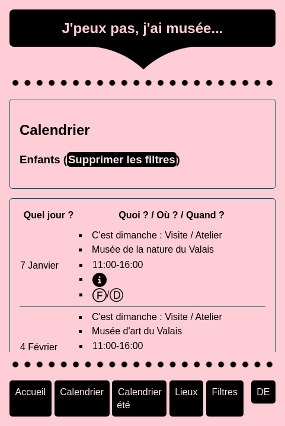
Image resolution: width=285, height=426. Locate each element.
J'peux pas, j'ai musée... (142, 28)
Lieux (186, 391)
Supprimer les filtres (121, 159)
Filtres (225, 391)
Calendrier (82, 391)
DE (263, 391)
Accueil (30, 391)
